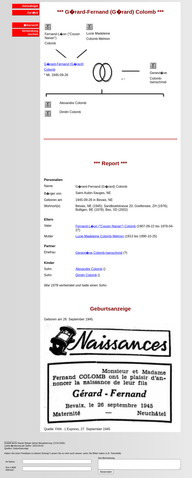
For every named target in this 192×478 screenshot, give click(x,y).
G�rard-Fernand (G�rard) (64, 64)
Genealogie (30, 6)
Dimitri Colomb (86, 275)
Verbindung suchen (30, 32)
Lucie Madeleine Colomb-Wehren (99, 236)
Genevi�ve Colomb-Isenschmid (98, 253)
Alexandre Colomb (88, 269)
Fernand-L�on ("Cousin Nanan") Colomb (105, 226)
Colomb (49, 69)
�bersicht (30, 25)
